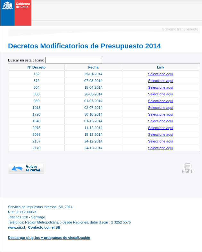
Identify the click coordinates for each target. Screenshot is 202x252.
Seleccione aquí (160, 74)
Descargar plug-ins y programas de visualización (49, 238)
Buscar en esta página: (26, 60)
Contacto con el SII (44, 227)
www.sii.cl (16, 227)
